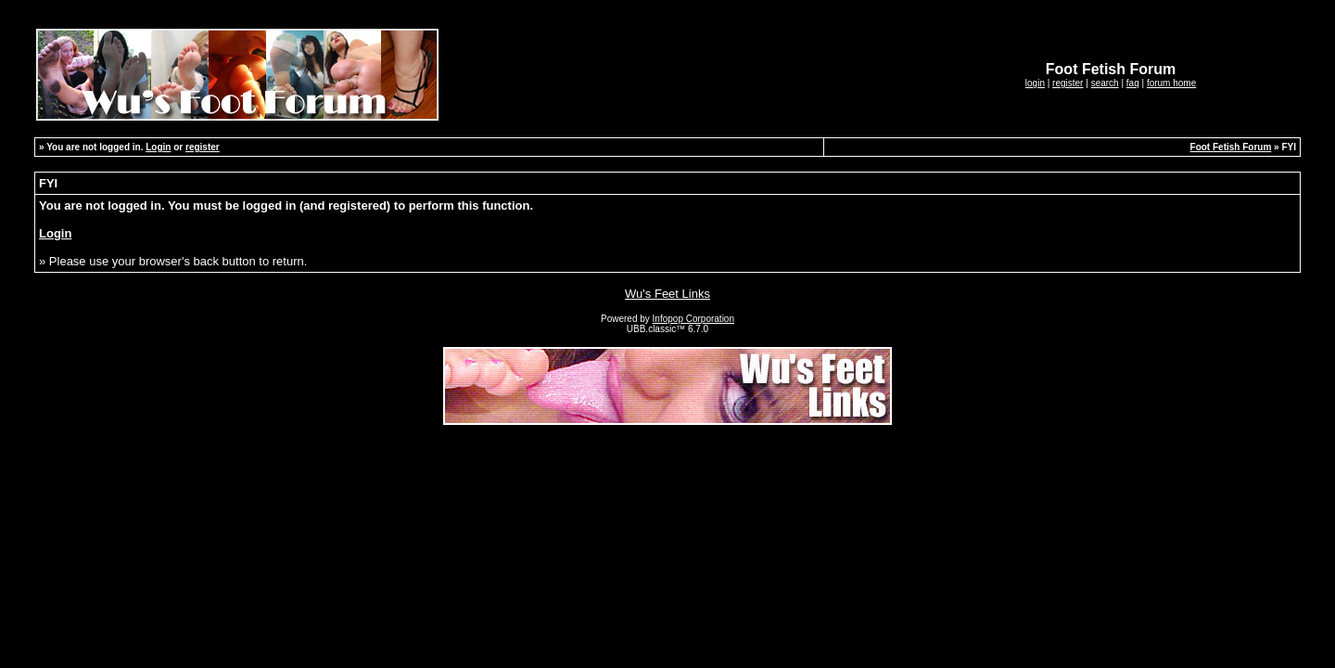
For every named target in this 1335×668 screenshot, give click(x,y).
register (1067, 83)
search (1105, 83)
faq (1132, 83)
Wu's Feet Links (667, 294)
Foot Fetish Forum (1231, 147)
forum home (1171, 83)
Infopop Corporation (693, 319)
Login (158, 147)
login (1035, 83)
